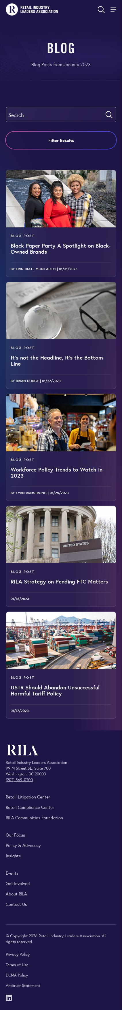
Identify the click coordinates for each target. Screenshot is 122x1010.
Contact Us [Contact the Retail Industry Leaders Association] (16, 904)
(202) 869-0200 (19, 779)
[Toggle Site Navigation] (113, 9)
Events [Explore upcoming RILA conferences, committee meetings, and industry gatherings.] (12, 872)
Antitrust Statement (23, 985)
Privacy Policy (18, 954)
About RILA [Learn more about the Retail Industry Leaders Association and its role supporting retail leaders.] (16, 893)
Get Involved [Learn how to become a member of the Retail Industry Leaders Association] (18, 883)
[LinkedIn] (9, 997)
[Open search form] (101, 9)
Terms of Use (17, 964)
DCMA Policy (17, 975)
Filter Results (61, 140)
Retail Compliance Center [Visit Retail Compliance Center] (30, 807)
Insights (13, 855)
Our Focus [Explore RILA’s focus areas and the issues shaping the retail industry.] (15, 834)
